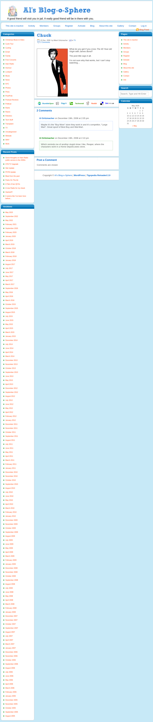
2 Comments (45, 42)
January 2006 (10, 696)
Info (124, 80)
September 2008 (11, 580)
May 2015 (9, 324)
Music (7, 76)
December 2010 (11, 472)
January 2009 (10, 564)
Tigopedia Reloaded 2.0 (98, 175)
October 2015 (10, 304)
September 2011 (11, 436)
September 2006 (11, 664)
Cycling (8, 48)
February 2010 (10, 512)
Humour (8, 68)
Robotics (8, 116)
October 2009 (10, 528)
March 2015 (9, 332)
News (7, 80)
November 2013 (11, 364)
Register (69, 26)
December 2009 (11, 520)
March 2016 (9, 300)
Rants (7, 108)
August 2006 (10, 668)
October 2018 (10, 248)
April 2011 (9, 456)
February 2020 (10, 232)
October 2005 (10, 708)
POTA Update (10, 172)
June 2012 (9, 404)
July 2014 (9, 344)
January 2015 (10, 336)
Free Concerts (10, 60)
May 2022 (9, 220)
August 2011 (10, 440)
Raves (7, 112)
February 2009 (10, 560)
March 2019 (9, 244)
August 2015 (10, 312)
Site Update (9, 168)
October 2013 (10, 368)
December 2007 (11, 616)
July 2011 (9, 444)
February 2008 (10, 608)
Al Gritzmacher (46, 118)
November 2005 (11, 704)
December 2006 (11, 652)
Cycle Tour (9, 44)
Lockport (8, 72)
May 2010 (9, 500)
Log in (144, 26)
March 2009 (9, 556)
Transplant (9, 124)
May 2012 (9, 408)
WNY (7, 140)
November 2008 (11, 572)
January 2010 (10, 516)
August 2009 (10, 536)
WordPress (79, 175)
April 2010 (9, 504)
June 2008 (9, 592)
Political (8, 104)
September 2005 (11, 712)
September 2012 (11, 392)
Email (7, 52)
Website (8, 136)
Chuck (44, 35)
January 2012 (10, 420)
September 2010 (11, 484)
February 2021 (10, 224)
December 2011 (11, 424)
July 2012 (9, 400)
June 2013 (9, 376)
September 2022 (11, 216)
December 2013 (11, 360)
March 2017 (9, 284)
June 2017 (9, 272)
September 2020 (11, 228)
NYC (7, 84)
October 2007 (10, 624)
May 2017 (9, 276)
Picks (7, 92)
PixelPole (8, 96)
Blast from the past (12, 176)
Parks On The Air (11, 180)
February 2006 (10, 692)
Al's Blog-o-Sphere (63, 175)
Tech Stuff (9, 120)
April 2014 (9, 352)
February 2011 (10, 464)
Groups (56, 26)
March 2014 (9, 356)
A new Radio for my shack (15, 188)
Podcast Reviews (11, 100)
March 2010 (9, 508)
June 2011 (9, 448)
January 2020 (10, 236)
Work (7, 144)
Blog (92, 26)
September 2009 (11, 532)
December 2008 (11, 568)
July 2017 (9, 268)
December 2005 (11, 700)
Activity (31, 26)
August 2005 (10, 716)
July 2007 (9, 636)
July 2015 (9, 316)
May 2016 (9, 292)
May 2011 (9, 452)
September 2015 (11, 308)
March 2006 (9, 688)
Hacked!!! (9, 192)
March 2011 (9, 460)
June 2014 (9, 348)
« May (134, 126)
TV (6, 128)
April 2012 (9, 412)
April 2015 (9, 328)
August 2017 (10, 264)
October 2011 (10, 432)
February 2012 (10, 416)
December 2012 (11, 388)
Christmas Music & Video (14, 40)
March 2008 (9, 604)
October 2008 (10, 576)
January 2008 (10, 612)
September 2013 (11, 372)
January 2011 (10, 468)
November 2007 (11, 620)
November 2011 (11, 428)
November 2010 (11, 476)
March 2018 (9, 252)
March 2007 (9, 644)
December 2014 (11, 340)
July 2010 (9, 492)
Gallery (120, 26)
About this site (106, 26)
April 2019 (9, 240)
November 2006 (11, 656)
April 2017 (9, 280)
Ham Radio (9, 64)
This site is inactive (14, 26)
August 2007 (10, 632)
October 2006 (10, 660)
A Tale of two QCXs (12, 184)
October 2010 (10, 480)
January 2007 (10, 648)
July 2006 (9, 672)
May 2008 (9, 596)
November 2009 (11, 524)
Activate (81, 26)
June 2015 (9, 320)
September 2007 (11, 628)
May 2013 (9, 380)
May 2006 (9, 680)
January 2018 (10, 260)
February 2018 (10, 256)
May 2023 (9, 212)
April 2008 (9, 600)
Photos (8, 88)
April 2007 (9, 640)
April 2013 (9, 384)
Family (7, 56)
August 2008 (10, 584)
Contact (132, 26)
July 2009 (9, 540)
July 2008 (9, 588)
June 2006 (9, 676)
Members (44, 26)
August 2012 (10, 396)
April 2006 (9, 684)
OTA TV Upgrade (11, 164)
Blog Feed (144, 29)
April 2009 (9, 552)
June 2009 (9, 544)
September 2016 (11, 288)
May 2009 (9, 548)
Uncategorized (10, 132)
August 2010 (10, 488)
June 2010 (9, 496)
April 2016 (9, 296)
